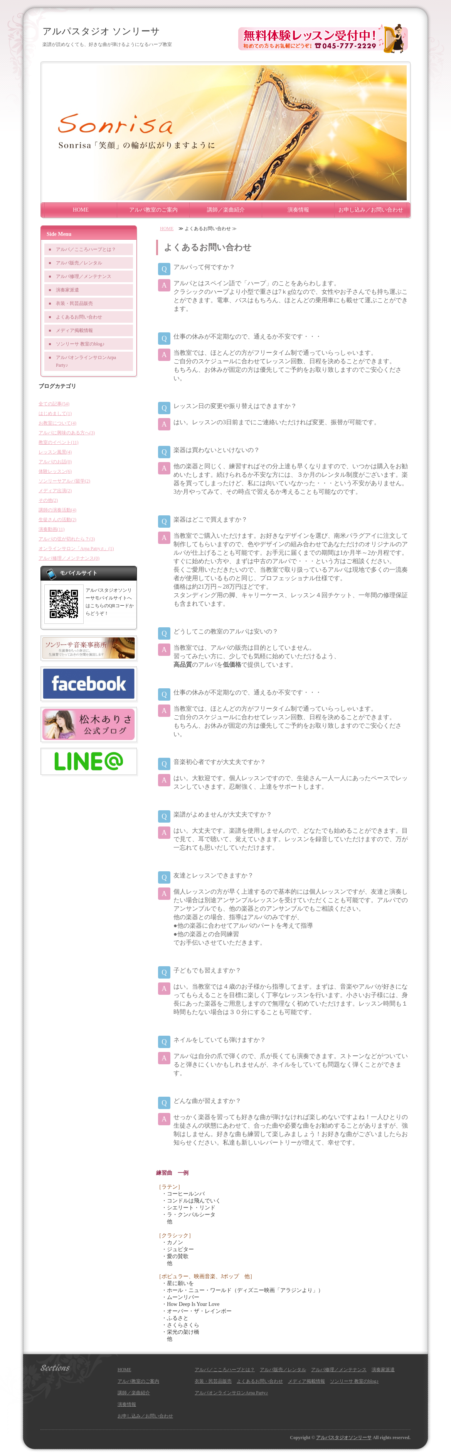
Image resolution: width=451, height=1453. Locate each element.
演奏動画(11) (52, 529)
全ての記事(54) (54, 403)
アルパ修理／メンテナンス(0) (69, 558)
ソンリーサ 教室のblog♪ (80, 344)
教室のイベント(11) (59, 442)
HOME (81, 210)
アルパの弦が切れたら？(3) (67, 539)
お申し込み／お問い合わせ (370, 210)
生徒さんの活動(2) (57, 519)
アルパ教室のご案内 (153, 210)
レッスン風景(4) (55, 452)
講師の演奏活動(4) (57, 510)
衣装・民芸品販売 (74, 303)
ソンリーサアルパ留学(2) (64, 481)
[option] (225, 132)
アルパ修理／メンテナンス (83, 276)
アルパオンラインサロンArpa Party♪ (86, 361)
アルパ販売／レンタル (79, 263)
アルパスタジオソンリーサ (344, 1437)
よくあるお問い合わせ (79, 317)
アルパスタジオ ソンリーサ (101, 31)
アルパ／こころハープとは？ (86, 249)
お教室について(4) (57, 423)
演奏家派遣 (67, 290)
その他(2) (48, 500)
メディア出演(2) (55, 490)
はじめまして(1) (55, 413)
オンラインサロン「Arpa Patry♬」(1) (76, 548)
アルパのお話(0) (55, 461)
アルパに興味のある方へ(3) (67, 432)
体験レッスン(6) (55, 471)
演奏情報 (298, 210)
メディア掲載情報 (74, 330)
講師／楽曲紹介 (226, 210)
